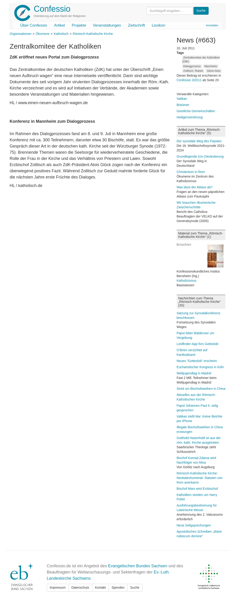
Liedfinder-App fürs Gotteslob (197, 344)
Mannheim (210, 66)
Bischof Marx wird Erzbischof (197, 488)
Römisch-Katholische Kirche (93, 34)
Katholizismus (186, 280)
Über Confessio (33, 25)
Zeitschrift (136, 25)
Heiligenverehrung (190, 117)
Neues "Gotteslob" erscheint (197, 361)
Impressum (58, 587)
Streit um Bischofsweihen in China (201, 388)
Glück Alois (213, 70)
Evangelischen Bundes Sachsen (137, 566)
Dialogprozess (192, 66)
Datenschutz (80, 587)
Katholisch (61, 34)
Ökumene (43, 34)
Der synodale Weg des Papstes (199, 141)
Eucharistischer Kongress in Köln (200, 367)
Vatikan (182, 98)
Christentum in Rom (191, 172)
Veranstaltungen (107, 25)
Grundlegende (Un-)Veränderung (200, 156)
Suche (134, 587)
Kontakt (100, 587)
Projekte (79, 25)
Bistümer (183, 105)
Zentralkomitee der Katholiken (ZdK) (201, 59)
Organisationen (20, 34)
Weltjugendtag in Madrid (194, 373)
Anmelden (212, 25)
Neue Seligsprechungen (194, 525)
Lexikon (158, 25)
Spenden (118, 587)
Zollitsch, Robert (193, 70)
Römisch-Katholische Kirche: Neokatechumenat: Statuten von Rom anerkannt (200, 477)
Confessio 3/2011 (190, 80)
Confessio (52, 9)
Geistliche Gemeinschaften (196, 111)
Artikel (59, 25)
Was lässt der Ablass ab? (195, 187)
